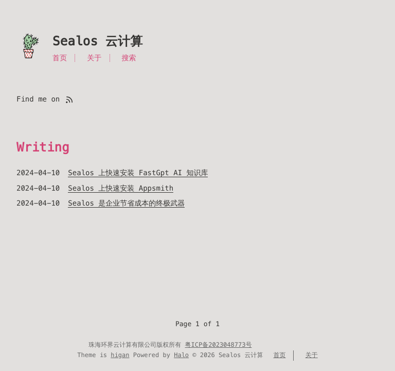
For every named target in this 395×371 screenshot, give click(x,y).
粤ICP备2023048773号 (218, 345)
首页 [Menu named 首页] (59, 57)
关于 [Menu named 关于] (94, 57)
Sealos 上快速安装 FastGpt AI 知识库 (138, 172)
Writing (42, 147)
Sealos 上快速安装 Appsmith (120, 188)
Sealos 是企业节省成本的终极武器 (126, 203)
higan (120, 355)
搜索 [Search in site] (128, 57)
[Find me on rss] (69, 99)
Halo (181, 355)
